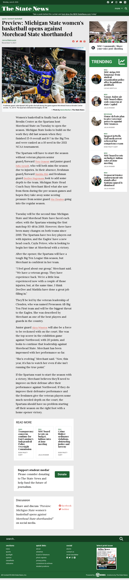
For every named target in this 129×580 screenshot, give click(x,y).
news (8, 551)
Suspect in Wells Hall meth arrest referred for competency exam (113, 141)
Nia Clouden (58, 201)
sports (8, 553)
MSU (39, 431)
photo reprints (41, 559)
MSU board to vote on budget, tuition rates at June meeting (44, 439)
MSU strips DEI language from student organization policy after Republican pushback (114, 80)
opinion (8, 559)
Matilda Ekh (55, 175)
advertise (39, 553)
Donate (62, 476)
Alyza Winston (41, 329)
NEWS (20, 431)
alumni (68, 551)
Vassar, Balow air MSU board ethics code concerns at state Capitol (113, 102)
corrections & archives (44, 565)
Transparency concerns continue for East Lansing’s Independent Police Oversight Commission (25, 442)
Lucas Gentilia (110, 90)
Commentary (104, 8)
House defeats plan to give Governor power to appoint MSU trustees (114, 122)
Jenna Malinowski (9, 42)
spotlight (9, 556)
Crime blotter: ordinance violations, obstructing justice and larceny (64, 441)
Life (63, 8)
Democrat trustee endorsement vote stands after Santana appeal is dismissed (113, 181)
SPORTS (4, 20)
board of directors (43, 556)
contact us (70, 553)
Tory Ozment (43, 163)
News (54, 8)
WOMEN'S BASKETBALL (15, 20)
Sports (73, 8)
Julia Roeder (43, 456)
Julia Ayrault (31, 167)
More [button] (118, 8)
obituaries (9, 565)
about (38, 551)
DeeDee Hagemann (48, 180)
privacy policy (41, 562)
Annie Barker (65, 111)
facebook (64, 508)
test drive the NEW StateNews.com (76, 16)
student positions (42, 568)
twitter (63, 512)
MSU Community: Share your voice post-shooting (110, 49)
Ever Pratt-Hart (23, 455)
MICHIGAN (108, 116)
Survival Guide (88, 8)
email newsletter (72, 556)
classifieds (10, 562)
